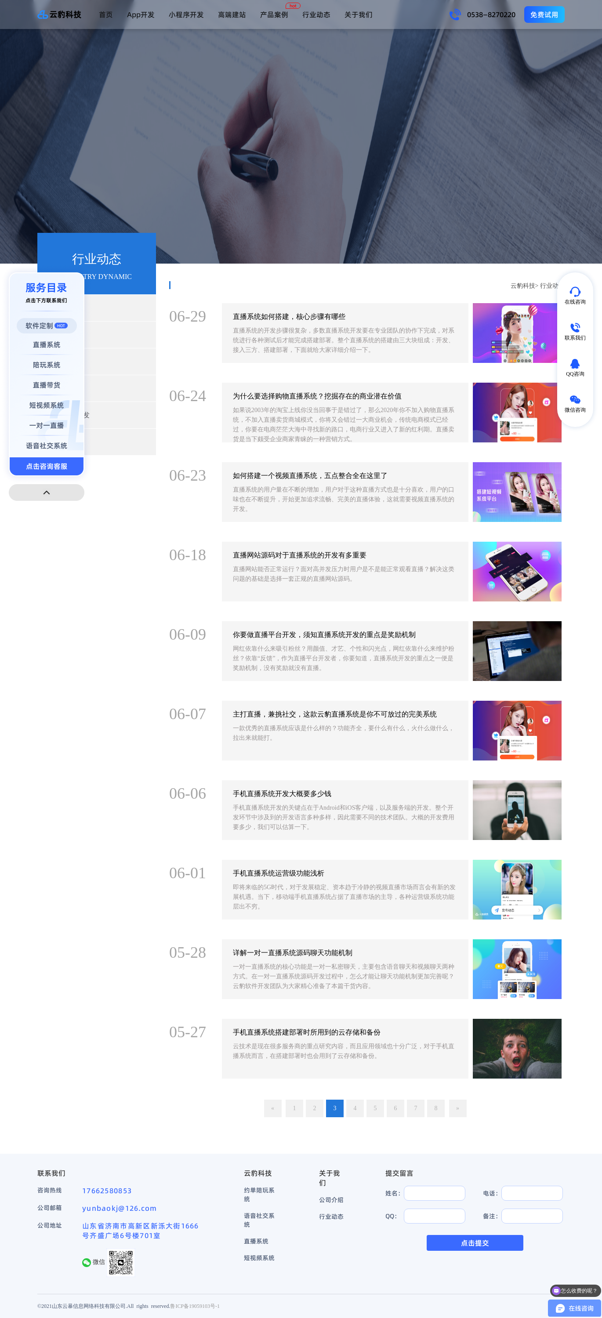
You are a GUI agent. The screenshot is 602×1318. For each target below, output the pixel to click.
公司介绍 (331, 1199)
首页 (106, 14)
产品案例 (274, 14)
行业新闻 (63, 307)
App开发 (141, 14)
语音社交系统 (259, 1220)
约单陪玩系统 (259, 1194)
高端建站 (232, 14)
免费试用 (544, 14)
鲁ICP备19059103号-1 (195, 1306)
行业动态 (316, 14)
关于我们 (359, 14)
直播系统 (256, 1241)
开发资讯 (63, 361)
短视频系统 (259, 1257)
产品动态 (63, 334)
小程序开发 (186, 14)
